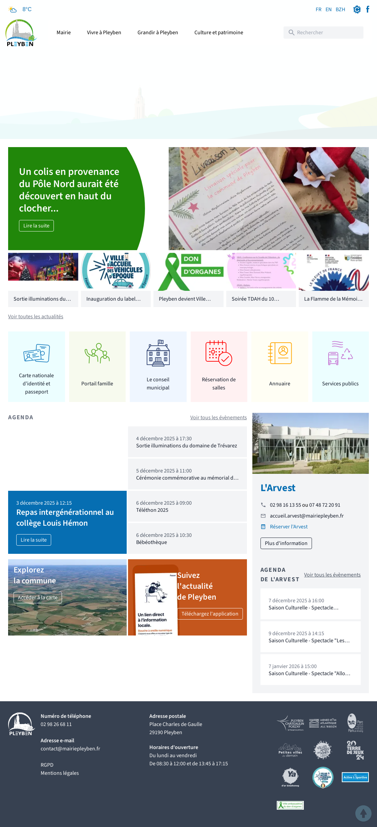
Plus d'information (286, 543)
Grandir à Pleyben (158, 32)
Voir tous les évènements (218, 417)
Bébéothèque (151, 542)
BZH (340, 9)
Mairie (64, 32)
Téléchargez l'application (210, 614)
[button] (363, 813)
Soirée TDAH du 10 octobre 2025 (253, 303)
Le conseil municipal (158, 383)
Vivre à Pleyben (104, 32)
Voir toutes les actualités (35, 316)
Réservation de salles (219, 383)
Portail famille (97, 383)
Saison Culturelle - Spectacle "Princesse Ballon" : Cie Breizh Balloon (303, 614)
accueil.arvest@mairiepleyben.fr (307, 516)
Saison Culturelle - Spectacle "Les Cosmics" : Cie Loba (306, 644)
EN (329, 9)
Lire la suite (36, 225)
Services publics (340, 383)
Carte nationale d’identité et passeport (36, 383)
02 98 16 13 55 (285, 505)
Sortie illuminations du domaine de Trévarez (40, 303)
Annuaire (279, 383)
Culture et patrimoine (218, 32)
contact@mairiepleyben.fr (70, 748)
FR (318, 9)
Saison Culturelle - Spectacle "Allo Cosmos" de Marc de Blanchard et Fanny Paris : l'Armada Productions (308, 680)
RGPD (47, 765)
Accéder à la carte (38, 597)
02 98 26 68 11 (56, 724)
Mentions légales (60, 773)
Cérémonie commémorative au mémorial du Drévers (186, 481)
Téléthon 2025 (152, 510)
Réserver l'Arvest (289, 526)
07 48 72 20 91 (324, 505)
